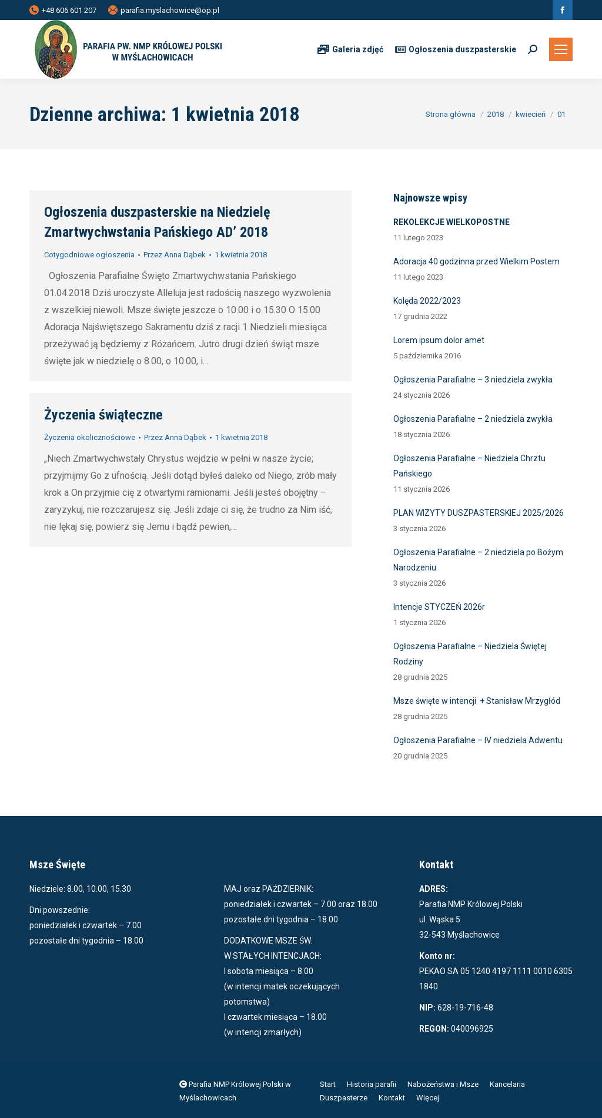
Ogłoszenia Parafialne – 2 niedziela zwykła (473, 419)
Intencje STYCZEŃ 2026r (439, 607)
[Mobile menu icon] (561, 49)
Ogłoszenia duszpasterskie (455, 49)
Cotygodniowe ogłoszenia (89, 254)
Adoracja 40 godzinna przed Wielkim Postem (476, 261)
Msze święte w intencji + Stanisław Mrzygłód (476, 701)
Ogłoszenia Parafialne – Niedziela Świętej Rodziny (470, 654)
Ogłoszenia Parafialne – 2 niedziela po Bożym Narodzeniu (478, 560)
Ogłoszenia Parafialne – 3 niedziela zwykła (473, 379)
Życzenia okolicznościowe (89, 437)
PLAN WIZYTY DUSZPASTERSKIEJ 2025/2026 (478, 513)
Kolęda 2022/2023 (427, 300)
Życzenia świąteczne (103, 415)
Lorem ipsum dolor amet (438, 340)
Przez (174, 254)
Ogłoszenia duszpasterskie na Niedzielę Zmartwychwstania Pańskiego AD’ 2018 (157, 222)
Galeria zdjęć (350, 49)
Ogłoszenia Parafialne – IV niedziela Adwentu (478, 740)
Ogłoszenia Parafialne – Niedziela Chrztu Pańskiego (469, 466)
